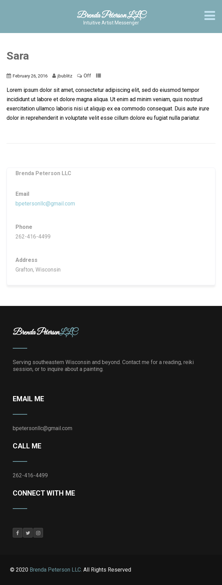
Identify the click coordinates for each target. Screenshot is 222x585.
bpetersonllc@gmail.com (45, 203)
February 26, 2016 (30, 75)
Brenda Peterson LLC (111, 15)
